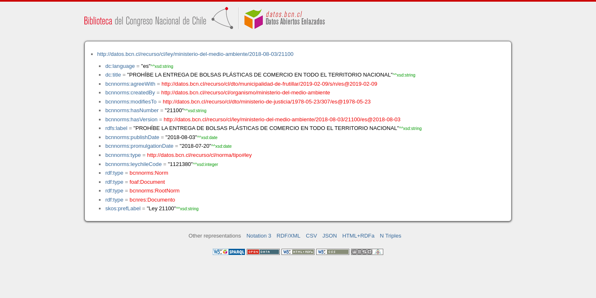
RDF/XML (288, 236)
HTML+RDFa (358, 236)
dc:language (120, 66)
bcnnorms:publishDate (132, 137)
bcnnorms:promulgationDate (139, 146)
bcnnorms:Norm (149, 173)
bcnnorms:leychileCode (133, 164)
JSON (329, 236)
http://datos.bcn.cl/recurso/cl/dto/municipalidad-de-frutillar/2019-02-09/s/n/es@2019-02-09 (269, 84)
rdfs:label (116, 128)
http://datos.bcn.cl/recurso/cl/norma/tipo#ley (199, 155)
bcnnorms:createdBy (130, 92)
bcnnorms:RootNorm (155, 190)
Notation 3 (258, 236)
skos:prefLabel (122, 208)
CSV (311, 236)
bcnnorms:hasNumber (132, 110)
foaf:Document (147, 182)
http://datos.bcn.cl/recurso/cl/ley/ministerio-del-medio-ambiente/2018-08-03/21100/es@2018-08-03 (281, 119)
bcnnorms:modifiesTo (130, 102)
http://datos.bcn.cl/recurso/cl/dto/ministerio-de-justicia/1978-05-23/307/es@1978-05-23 (266, 102)
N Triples (390, 236)
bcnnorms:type (123, 155)
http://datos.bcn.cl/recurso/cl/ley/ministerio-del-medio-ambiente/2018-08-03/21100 (195, 54)
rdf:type (114, 173)
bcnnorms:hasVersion (131, 119)
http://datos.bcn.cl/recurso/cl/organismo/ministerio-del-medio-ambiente (245, 92)
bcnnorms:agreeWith (130, 84)
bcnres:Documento (152, 200)
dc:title (113, 75)
